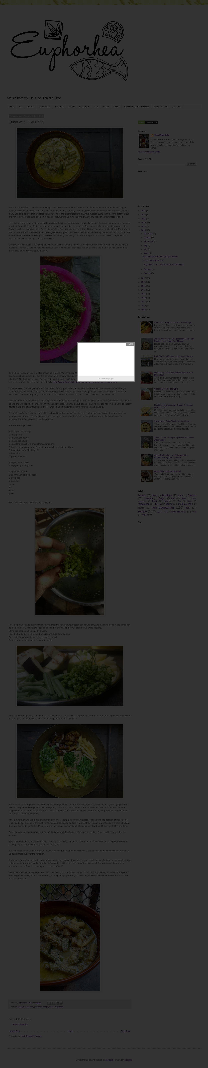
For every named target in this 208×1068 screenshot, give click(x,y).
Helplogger (109, 379)
